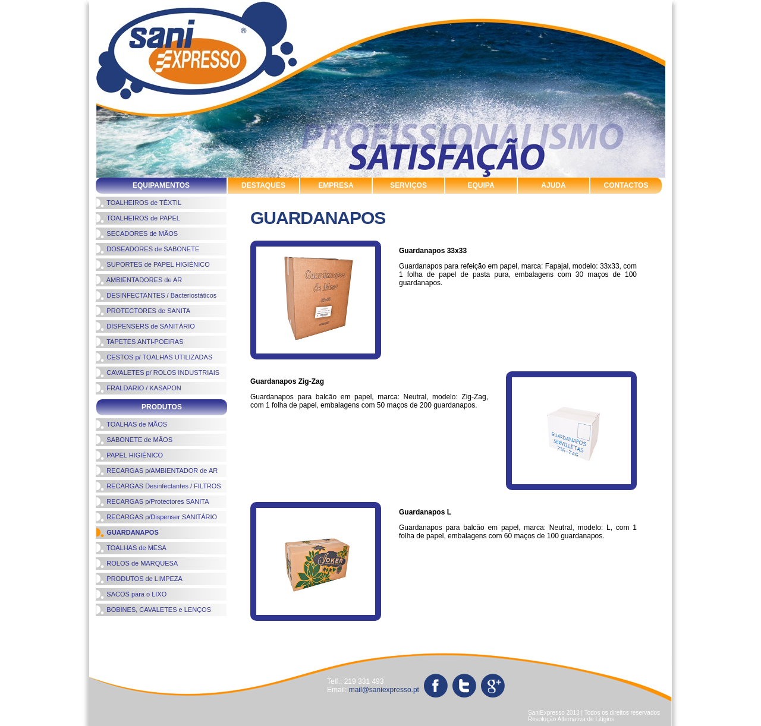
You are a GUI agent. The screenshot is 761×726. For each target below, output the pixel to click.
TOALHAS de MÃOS (131, 424)
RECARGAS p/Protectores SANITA (152, 501)
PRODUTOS (161, 407)
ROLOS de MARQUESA (137, 563)
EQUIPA (480, 185)
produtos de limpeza (417, 626)
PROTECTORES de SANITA (143, 310)
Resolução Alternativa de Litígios (571, 719)
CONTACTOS (626, 185)
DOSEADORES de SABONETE (147, 248)
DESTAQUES (263, 185)
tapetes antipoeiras (610, 637)
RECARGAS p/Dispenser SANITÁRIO (156, 516)
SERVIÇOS (408, 185)
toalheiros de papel (424, 637)
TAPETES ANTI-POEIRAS (140, 341)
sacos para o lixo (125, 647)
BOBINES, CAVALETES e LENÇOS (153, 609)
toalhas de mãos (124, 637)
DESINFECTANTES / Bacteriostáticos (156, 295)
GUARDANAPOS (127, 532)
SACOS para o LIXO (131, 594)
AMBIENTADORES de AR (139, 279)
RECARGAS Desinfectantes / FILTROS (158, 486)
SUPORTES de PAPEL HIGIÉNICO (153, 264)
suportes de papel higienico (318, 637)
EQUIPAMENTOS (161, 185)
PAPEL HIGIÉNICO (129, 455)
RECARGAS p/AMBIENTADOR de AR (157, 470)
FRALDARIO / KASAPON (138, 388)
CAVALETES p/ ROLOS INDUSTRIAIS (157, 372)
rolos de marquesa (508, 626)
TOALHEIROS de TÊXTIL (138, 202)
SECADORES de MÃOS (137, 233)
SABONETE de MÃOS (134, 439)
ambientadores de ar (250, 626)
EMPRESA (335, 185)
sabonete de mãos (594, 626)
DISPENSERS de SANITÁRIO (145, 326)
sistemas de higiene (209, 637)
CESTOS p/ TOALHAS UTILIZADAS (154, 357)
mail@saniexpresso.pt (384, 690)
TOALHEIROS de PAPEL (138, 218)
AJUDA (553, 185)
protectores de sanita (517, 637)
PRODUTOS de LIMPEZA (139, 578)
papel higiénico (334, 626)
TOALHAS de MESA (131, 547)
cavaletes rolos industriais (143, 626)
